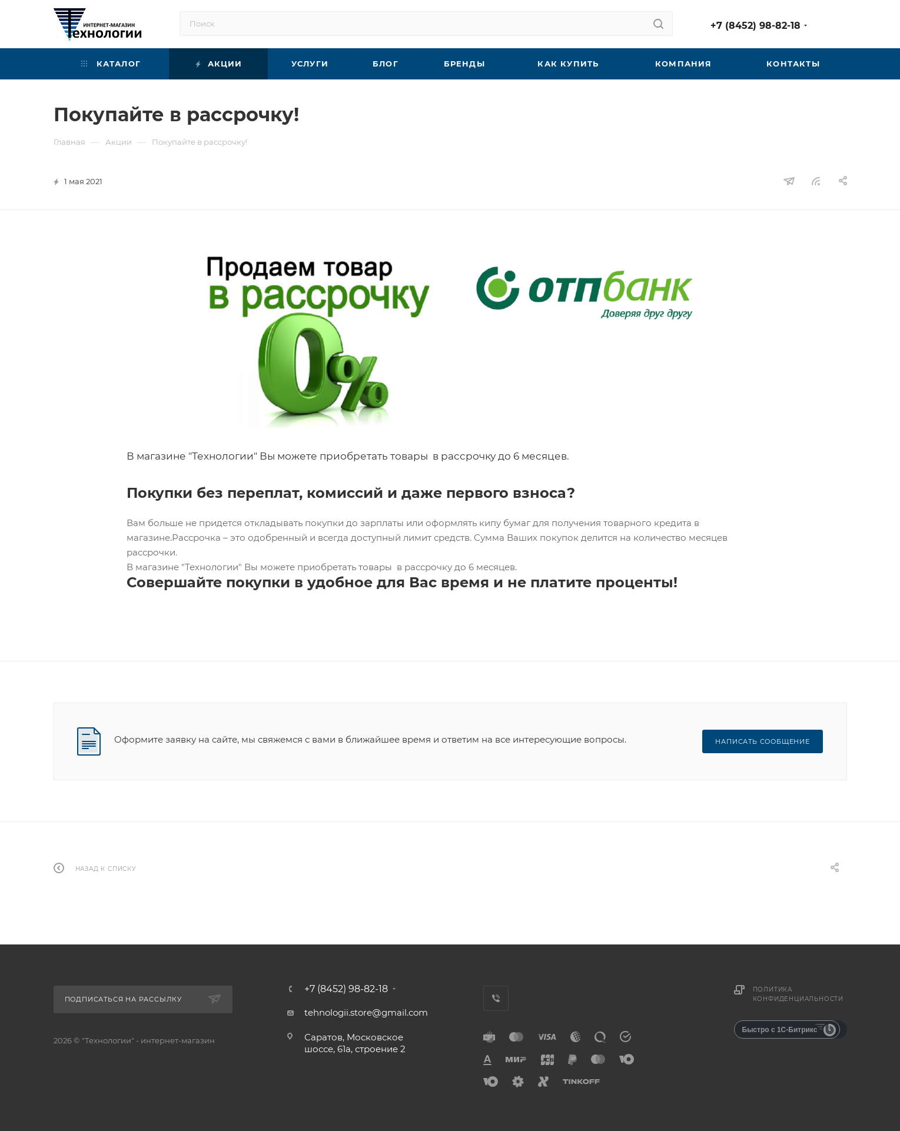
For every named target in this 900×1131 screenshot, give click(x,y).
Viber (496, 998)
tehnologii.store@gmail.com (366, 1012)
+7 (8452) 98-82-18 (755, 25)
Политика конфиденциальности (798, 994)
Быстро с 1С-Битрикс (780, 1030)
